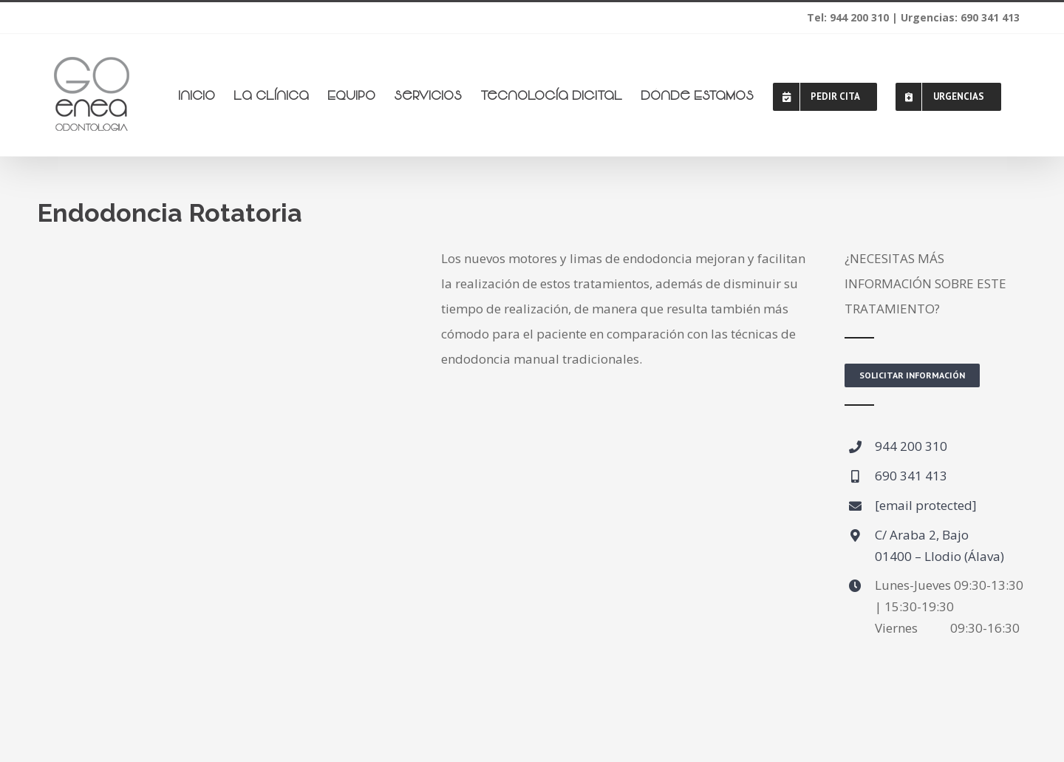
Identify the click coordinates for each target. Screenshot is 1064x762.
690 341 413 (911, 475)
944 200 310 (911, 446)
